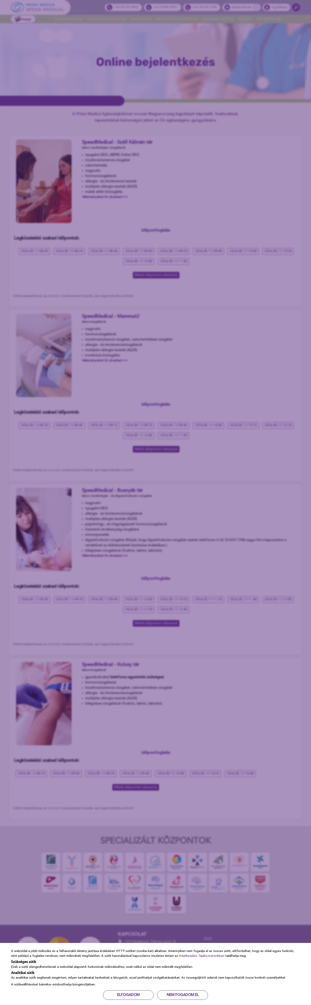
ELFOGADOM (128, 995)
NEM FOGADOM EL (183, 995)
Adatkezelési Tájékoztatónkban (201, 955)
